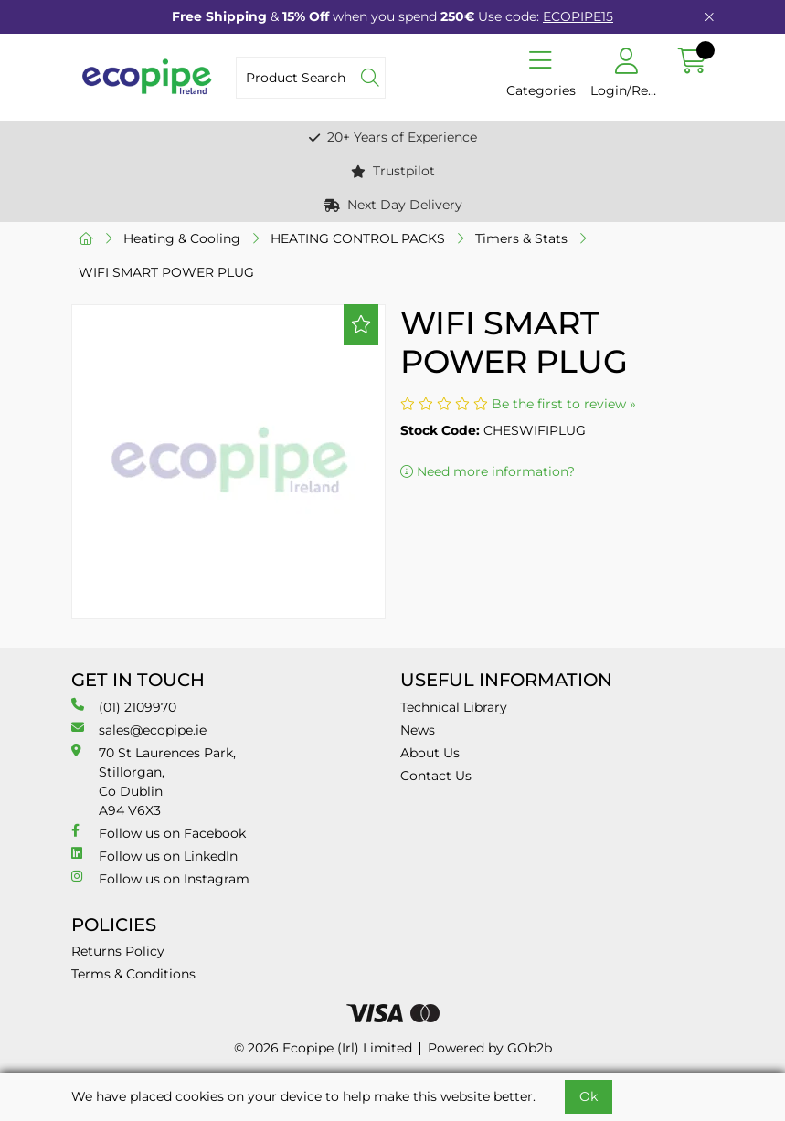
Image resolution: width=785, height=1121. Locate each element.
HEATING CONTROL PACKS (358, 238)
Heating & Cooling (181, 238)
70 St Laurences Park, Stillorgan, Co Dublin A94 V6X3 (153, 781)
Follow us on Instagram (160, 878)
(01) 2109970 (123, 706)
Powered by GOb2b (490, 1048)
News (417, 730)
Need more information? (487, 471)
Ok (588, 1096)
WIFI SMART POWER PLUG (166, 272)
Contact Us (436, 775)
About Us (430, 753)
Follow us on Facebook (158, 832)
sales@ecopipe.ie (139, 729)
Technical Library (453, 707)
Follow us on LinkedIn (154, 855)
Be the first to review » (564, 404)
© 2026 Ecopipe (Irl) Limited (323, 1048)
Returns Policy (117, 951)
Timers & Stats (521, 238)
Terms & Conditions (133, 974)
